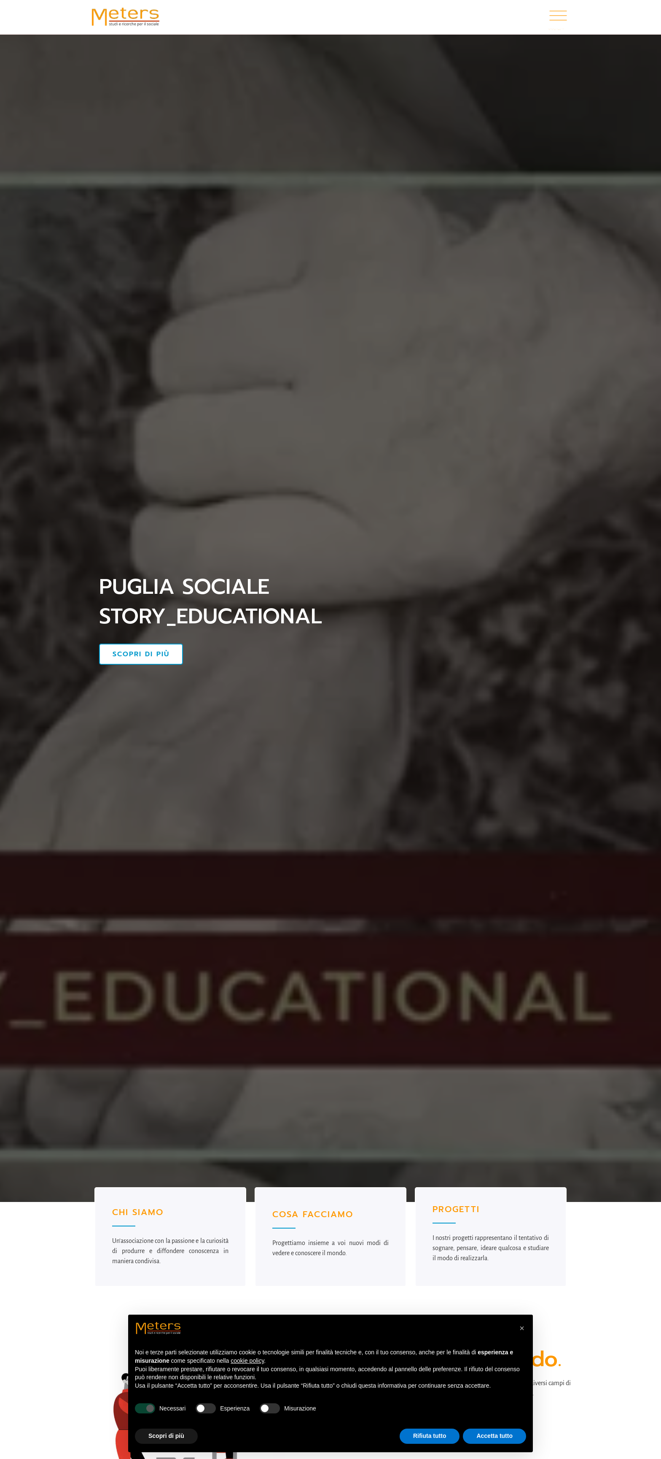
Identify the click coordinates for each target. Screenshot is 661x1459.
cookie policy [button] (247, 1360)
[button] (522, 1328)
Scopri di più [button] (166, 1435)
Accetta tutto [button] (494, 1435)
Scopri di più (141, 654)
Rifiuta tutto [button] (429, 1435)
